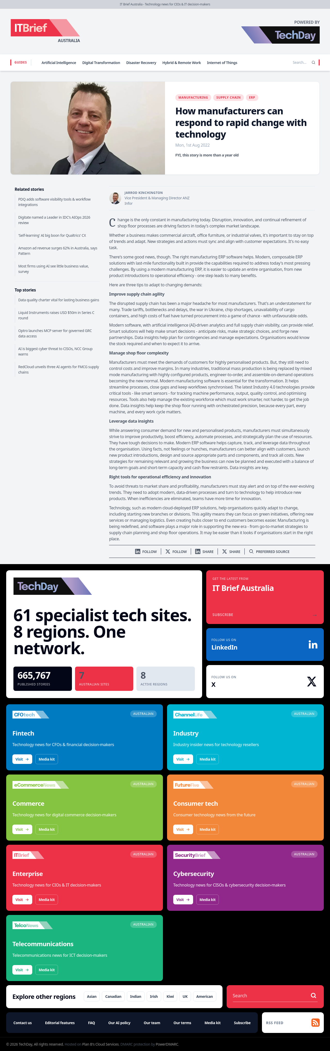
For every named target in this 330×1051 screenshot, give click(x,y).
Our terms (182, 1022)
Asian (92, 996)
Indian (135, 996)
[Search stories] (288, 62)
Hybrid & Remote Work (181, 62)
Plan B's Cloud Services (100, 1044)
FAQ (91, 1022)
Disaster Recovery (141, 62)
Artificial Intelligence (59, 62)
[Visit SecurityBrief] (201, 855)
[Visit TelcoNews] (40, 925)
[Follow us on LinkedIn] (146, 551)
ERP (252, 97)
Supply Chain (228, 97)
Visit (22, 759)
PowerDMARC (167, 1044)
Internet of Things (222, 62)
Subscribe (242, 1022)
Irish (154, 996)
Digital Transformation (101, 62)
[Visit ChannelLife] (201, 714)
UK (185, 996)
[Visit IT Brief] (40, 855)
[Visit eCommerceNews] (40, 785)
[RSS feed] (293, 1022)
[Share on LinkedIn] (204, 551)
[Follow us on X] (176, 551)
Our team (152, 1022)
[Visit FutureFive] (201, 785)
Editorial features (60, 1022)
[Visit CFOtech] (40, 714)
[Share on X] (231, 551)
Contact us (22, 1022)
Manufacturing (193, 97)
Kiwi (170, 996)
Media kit (47, 759)
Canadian (113, 996)
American (204, 996)
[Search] (313, 62)
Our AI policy (119, 1022)
